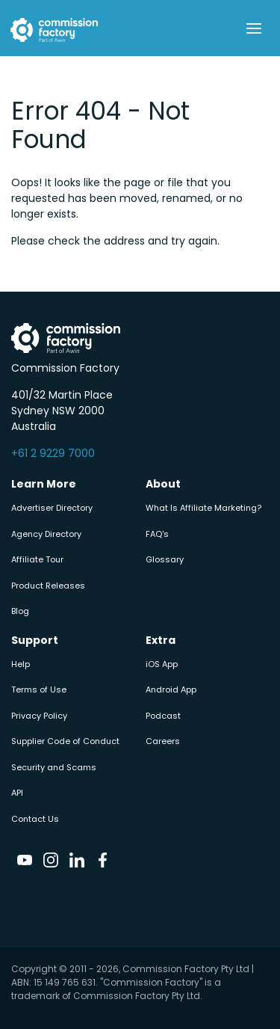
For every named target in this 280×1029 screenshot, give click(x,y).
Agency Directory (46, 534)
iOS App (162, 664)
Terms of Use (38, 689)
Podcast (163, 716)
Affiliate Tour (37, 559)
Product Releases (48, 586)
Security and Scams (53, 767)
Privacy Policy (39, 716)
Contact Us (35, 819)
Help (20, 664)
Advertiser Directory (52, 508)
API (17, 793)
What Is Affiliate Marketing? (203, 508)
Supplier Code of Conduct (65, 741)
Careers (163, 741)
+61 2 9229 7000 (53, 453)
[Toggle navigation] (253, 28)
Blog (20, 611)
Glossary (165, 559)
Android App (171, 689)
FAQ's (157, 534)
